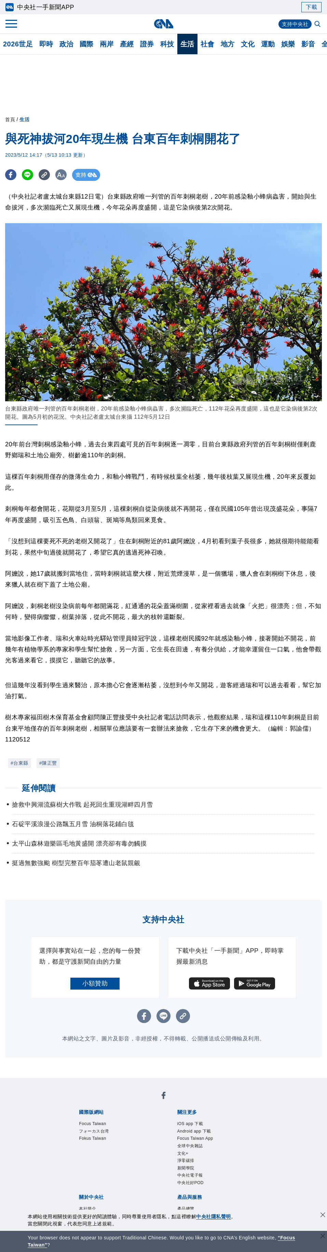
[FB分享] (11, 175)
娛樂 (288, 44)
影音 (308, 44)
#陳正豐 (48, 763)
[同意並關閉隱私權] (323, 1215)
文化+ (183, 1153)
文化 (248, 44)
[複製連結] (46, 175)
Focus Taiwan (92, 1123)
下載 (311, 7)
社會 (208, 44)
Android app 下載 (194, 1131)
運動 (268, 44)
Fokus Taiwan (92, 1138)
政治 (66, 44)
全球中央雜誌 (190, 1145)
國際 (87, 44)
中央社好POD (190, 1182)
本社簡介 (87, 1208)
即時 (46, 44)
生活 (187, 44)
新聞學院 (185, 1168)
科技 (167, 44)
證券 (147, 44)
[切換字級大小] (63, 175)
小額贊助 (95, 983)
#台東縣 (19, 763)
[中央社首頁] (163, 23)
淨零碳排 (185, 1160)
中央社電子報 (190, 1175)
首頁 (10, 119)
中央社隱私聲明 (213, 1216)
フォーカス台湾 (94, 1131)
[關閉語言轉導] (323, 1236)
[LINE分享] (29, 175)
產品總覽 (185, 1208)
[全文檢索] (318, 24)
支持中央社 (294, 24)
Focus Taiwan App (195, 1138)
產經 (127, 44)
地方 (228, 44)
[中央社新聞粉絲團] (164, 1096)
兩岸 (107, 44)
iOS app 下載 (190, 1123)
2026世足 (18, 44)
